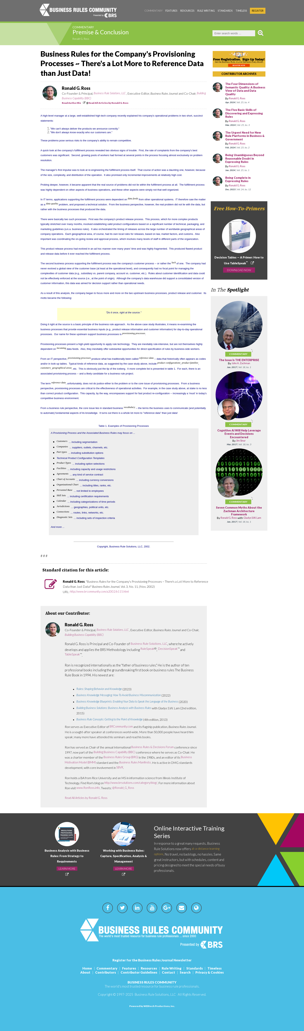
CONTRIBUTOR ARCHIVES (238, 73)
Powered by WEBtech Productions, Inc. (152, 1006)
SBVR (120, 767)
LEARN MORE (67, 868)
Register (257, 10)
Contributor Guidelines (138, 972)
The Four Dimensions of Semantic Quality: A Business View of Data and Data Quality (245, 89)
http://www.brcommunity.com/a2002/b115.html (102, 592)
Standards (225, 10)
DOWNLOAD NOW (239, 270)
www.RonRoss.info (88, 788)
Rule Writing (206, 10)
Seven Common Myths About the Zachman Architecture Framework (239, 511)
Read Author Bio (71, 102)
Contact (169, 972)
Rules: (101, 689)
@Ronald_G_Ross (124, 788)
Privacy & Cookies (213, 972)
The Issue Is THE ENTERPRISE (239, 360)
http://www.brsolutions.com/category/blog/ (133, 783)
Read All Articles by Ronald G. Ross (108, 102)
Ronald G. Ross (82, 39)
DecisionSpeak (169, 649)
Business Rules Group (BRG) (122, 757)
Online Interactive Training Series (181, 832)
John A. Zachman (241, 363)
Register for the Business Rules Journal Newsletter (152, 960)
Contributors (103, 972)
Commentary (153, 10)
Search (187, 972)
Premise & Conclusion (109, 33)
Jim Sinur (241, 440)
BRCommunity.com (122, 727)
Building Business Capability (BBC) (83, 98)
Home (83, 968)
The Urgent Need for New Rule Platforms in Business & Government (245, 136)
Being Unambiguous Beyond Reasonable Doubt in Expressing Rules (245, 158)
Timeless (241, 10)
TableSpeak (72, 654)
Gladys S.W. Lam (248, 519)
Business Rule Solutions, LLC (111, 93)
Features (171, 10)
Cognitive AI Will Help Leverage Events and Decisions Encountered (239, 434)
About (82, 972)
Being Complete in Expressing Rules (239, 179)
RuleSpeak (147, 649)
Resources (187, 10)
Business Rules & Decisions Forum (153, 747)
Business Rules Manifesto (139, 762)
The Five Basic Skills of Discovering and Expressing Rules (242, 113)
